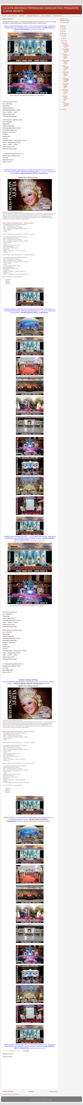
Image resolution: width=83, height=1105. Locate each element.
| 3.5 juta (31, 26)
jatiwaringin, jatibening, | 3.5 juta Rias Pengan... (66, 45)
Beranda (4, 15)
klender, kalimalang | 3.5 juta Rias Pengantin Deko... (66, 68)
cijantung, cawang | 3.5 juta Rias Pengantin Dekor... (66, 56)
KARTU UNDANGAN (46, 15)
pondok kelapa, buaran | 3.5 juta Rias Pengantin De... (66, 74)
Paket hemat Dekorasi (9, 102)
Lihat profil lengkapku (64, 22)
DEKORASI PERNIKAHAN (33, 15)
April (64, 40)
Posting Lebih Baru (7, 1091)
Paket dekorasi (7, 120)
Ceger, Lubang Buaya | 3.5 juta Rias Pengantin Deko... (66, 85)
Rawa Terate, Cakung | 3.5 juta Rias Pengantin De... (66, 92)
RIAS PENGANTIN (12, 15)
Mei (64, 38)
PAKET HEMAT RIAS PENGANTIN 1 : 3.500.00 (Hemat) (18, 223)
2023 (63, 27)
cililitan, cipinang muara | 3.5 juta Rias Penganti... (66, 62)
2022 (63, 29)
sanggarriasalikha (66, 20)
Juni (64, 36)
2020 (63, 33)
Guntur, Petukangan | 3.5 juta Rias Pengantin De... (66, 104)
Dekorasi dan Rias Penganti (20, 31)
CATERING (22, 15)
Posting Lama (53, 1091)
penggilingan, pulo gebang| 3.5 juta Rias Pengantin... (66, 80)
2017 (63, 35)
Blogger (50, 1099)
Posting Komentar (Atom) (13, 1094)
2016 (63, 109)
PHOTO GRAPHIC (57, 15)
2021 (63, 31)
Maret (64, 42)
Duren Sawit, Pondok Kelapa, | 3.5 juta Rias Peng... (66, 98)
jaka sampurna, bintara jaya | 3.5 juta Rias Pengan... (66, 50)
